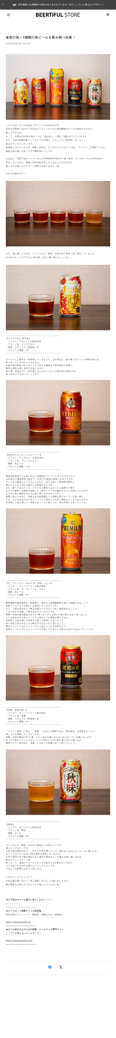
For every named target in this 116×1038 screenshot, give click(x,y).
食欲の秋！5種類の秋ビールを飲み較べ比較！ (41, 37)
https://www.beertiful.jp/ (18, 922)
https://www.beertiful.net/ (19, 940)
